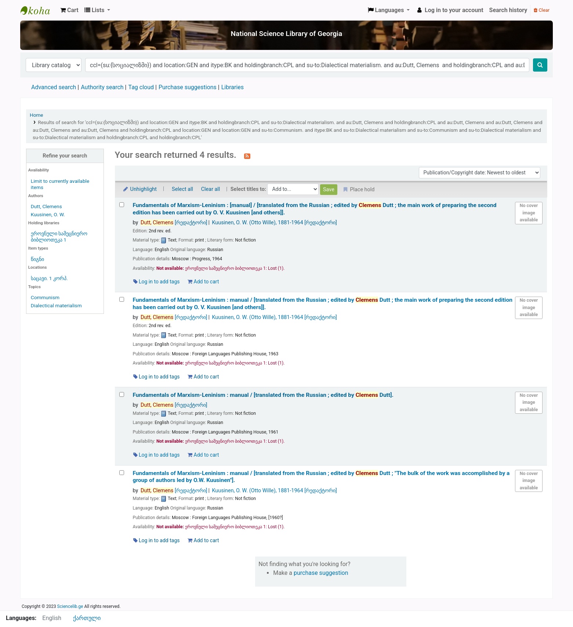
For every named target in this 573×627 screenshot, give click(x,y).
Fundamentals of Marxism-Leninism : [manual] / (315, 208)
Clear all (210, 189)
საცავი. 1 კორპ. (49, 278)
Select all (182, 189)
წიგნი (37, 259)
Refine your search (65, 156)
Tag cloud (141, 87)
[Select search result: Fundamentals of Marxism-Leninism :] (121, 204)
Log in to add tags (156, 281)
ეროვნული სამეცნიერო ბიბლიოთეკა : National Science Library (39, 10)
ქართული (87, 618)
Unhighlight (139, 189)
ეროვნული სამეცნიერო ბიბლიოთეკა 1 (59, 237)
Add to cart (203, 281)
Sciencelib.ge (70, 606)
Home (36, 115)
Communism (45, 297)
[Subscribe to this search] (247, 156)
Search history (508, 10)
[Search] (540, 65)
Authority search (102, 87)
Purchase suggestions (188, 87)
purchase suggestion (321, 572)
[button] (69, 10)
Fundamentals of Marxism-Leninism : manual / (322, 303)
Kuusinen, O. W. (48, 214)
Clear (542, 10)
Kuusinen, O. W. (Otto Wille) (274, 223)
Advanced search (53, 87)
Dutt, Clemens (46, 206)
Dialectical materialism (56, 305)
